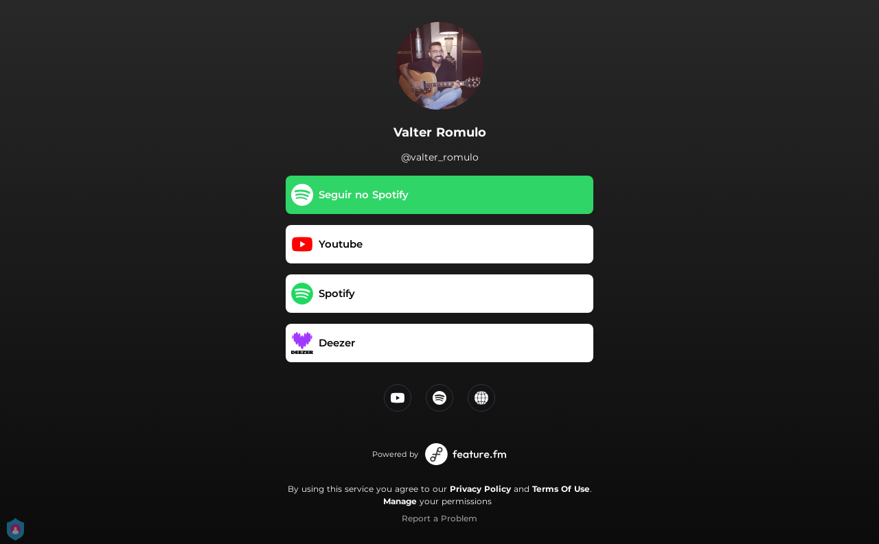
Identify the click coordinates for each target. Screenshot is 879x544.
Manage (400, 501)
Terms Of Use (561, 489)
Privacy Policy (480, 489)
